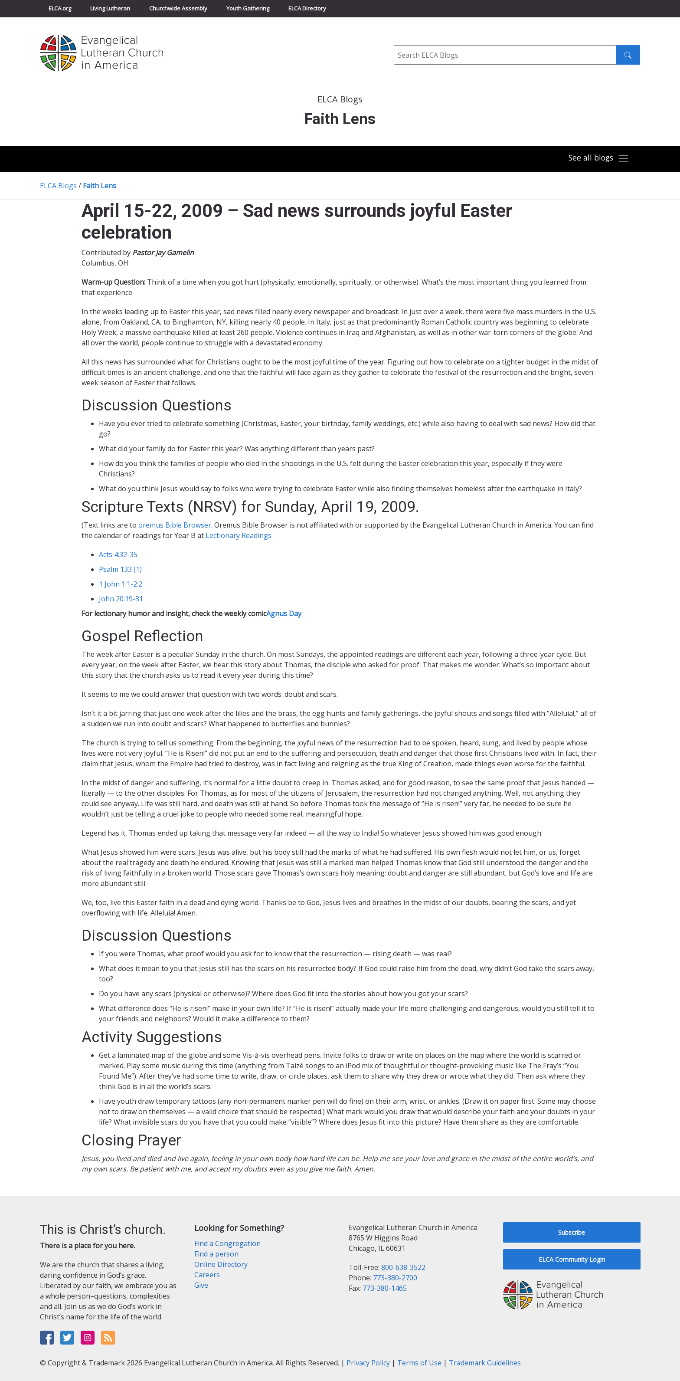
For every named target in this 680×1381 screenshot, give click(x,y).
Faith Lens (99, 185)
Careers (207, 1274)
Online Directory (221, 1264)
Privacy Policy (368, 1363)
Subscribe (571, 1232)
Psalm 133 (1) (120, 569)
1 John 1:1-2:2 (120, 584)
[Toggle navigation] (597, 158)
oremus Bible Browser (174, 525)
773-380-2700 (395, 1278)
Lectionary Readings (238, 535)
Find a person (216, 1254)
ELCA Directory (307, 8)
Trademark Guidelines (485, 1363)
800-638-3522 (403, 1267)
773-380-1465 (385, 1288)
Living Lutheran (110, 8)
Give (201, 1285)
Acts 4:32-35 (118, 554)
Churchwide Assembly (178, 8)
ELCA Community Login (572, 1259)
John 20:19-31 (121, 599)
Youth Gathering (247, 8)
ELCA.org (60, 8)
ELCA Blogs (58, 185)
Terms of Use (419, 1363)
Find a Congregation (227, 1243)
